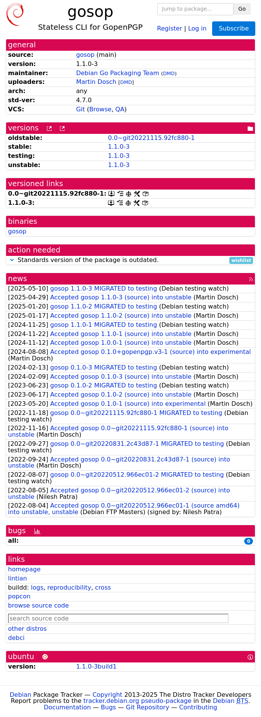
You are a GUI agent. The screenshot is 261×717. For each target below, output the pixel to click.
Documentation (67, 707)
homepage (24, 569)
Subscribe (234, 28)
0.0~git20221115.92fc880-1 (151, 137)
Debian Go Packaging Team (117, 73)
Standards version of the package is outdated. (130, 260)
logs (37, 587)
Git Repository (147, 707)
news (17, 278)
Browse (100, 109)
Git (80, 109)
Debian (20, 694)
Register (169, 28)
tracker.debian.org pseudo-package (138, 700)
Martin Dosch (96, 81)
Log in (197, 28)
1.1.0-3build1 (96, 666)
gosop (85, 54)
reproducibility (69, 587)
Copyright (107, 694)
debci (16, 637)
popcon (19, 596)
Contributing (198, 707)
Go (242, 9)
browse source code (38, 605)
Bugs (108, 707)
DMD (169, 73)
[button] (12, 260)
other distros (27, 628)
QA (119, 109)
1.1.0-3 (119, 146)
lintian (17, 578)
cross (103, 587)
